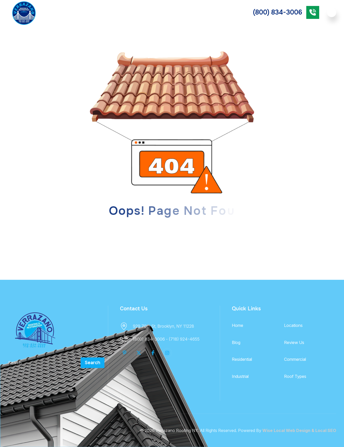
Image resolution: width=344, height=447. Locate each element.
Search (92, 362)
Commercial (186, 12)
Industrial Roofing (224, 12)
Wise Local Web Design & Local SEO (299, 430)
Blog (236, 342)
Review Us (294, 342)
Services (87, 12)
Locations (293, 325)
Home (237, 325)
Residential (155, 12)
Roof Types (119, 12)
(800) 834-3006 (277, 12)
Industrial (240, 376)
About (60, 12)
